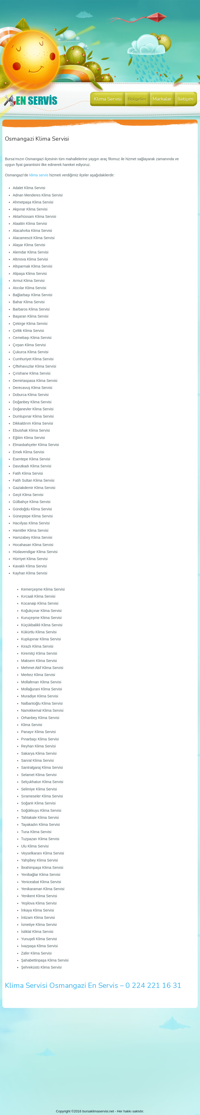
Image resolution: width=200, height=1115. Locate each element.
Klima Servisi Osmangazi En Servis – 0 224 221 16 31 (93, 985)
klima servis (38, 175)
